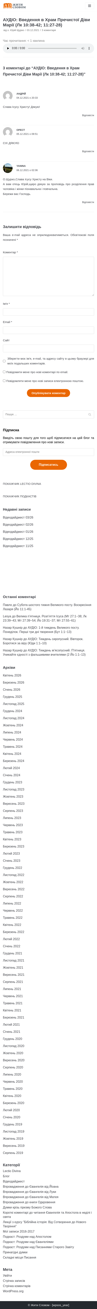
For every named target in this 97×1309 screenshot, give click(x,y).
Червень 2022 (13, 910)
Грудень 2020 (12, 1038)
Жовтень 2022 (13, 882)
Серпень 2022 (13, 896)
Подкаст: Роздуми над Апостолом (27, 1236)
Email (7, 322)
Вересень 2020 (13, 1060)
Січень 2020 (11, 1117)
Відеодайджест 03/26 (18, 517)
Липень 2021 (12, 989)
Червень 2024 (13, 739)
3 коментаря (49, 30)
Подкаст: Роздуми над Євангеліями (28, 1242)
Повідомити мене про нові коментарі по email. (37, 372)
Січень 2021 (11, 1031)
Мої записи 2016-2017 (18, 1231)
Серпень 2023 (13, 810)
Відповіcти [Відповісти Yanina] (88, 202)
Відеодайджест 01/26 (18, 531)
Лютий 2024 (11, 768)
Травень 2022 (12, 917)
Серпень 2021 (13, 981)
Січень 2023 (11, 860)
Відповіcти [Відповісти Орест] (88, 151)
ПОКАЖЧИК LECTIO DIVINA (22, 483)
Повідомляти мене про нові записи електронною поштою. (45, 381)
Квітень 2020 (12, 1096)
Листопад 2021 (13, 960)
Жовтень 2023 (13, 796)
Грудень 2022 (12, 867)
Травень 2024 (12, 746)
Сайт (6, 340)
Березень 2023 (13, 846)
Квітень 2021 (12, 1010)
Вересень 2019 (13, 1145)
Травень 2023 (12, 832)
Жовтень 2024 (13, 725)
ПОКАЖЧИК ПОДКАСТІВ (19, 496)
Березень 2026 (13, 682)
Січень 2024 (11, 775)
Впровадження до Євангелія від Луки (29, 1191)
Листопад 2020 (13, 1046)
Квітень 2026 (12, 675)
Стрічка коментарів (16, 1286)
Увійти (7, 1275)
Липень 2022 (12, 903)
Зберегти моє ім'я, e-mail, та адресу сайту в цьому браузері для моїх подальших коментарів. (50, 361)
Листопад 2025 (13, 704)
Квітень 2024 (12, 753)
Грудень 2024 (12, 711)
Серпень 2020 (13, 1067)
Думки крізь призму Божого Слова (27, 1207)
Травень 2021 (12, 1003)
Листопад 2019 (13, 1131)
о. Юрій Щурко (16, 30)
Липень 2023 (12, 818)
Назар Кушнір (12, 627)
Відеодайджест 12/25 (18, 538)
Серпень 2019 (13, 1153)
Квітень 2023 (12, 839)
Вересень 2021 (13, 974)
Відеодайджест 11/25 (18, 546)
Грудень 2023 (12, 782)
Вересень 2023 (13, 803)
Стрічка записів (14, 1280)
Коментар (10, 252)
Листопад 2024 (13, 718)
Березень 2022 (13, 932)
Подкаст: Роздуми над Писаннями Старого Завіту (38, 1247)
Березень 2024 (13, 761)
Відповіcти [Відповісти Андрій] (88, 115)
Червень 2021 (13, 996)
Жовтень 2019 (13, 1138)
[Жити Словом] (14, 6)
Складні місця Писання (19, 1257)
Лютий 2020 (11, 1110)
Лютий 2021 (11, 1024)
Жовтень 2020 (13, 1053)
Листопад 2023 (13, 789)
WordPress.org (13, 1291)
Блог (6, 1176)
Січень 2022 (11, 946)
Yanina (21, 165)
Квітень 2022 (12, 924)
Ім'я (6, 303)
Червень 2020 (13, 1081)
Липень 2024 (12, 732)
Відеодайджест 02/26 (18, 524)
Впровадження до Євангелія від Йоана (30, 1186)
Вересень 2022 (13, 889)
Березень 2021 (13, 1017)
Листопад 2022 (13, 875)
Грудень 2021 (12, 953)
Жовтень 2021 (13, 967)
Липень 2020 (12, 1074)
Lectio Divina (12, 1171)
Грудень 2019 (12, 1124)
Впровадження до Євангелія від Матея (30, 1197)
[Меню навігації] (89, 6)
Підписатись (48, 464)
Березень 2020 (13, 1103)
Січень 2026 (11, 689)
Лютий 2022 (11, 939)
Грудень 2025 (12, 696)
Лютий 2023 (11, 853)
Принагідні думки (15, 1252)
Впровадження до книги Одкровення (29, 1202)
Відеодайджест (14, 1181)
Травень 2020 (12, 1088)
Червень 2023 (13, 825)
